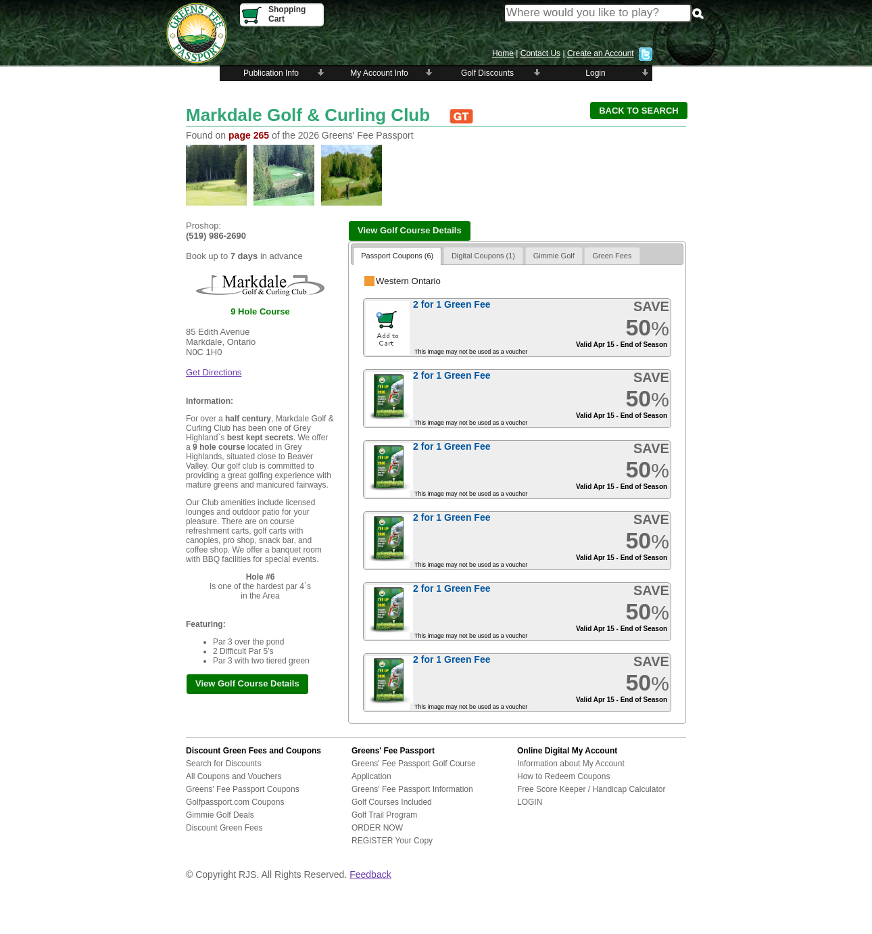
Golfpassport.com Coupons (235, 802)
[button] (638, 110)
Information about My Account (571, 763)
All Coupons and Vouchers (233, 776)
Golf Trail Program (384, 815)
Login (595, 73)
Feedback (370, 874)
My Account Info (379, 73)
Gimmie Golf (554, 256)
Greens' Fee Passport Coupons (242, 789)
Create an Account (600, 53)
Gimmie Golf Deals (220, 815)
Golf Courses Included (392, 802)
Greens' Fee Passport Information (412, 789)
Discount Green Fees (224, 828)
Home (503, 53)
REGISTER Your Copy (392, 840)
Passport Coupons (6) (397, 256)
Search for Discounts (223, 763)
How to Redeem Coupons (563, 776)
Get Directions (213, 372)
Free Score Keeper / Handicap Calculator (591, 789)
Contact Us (540, 53)
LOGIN (529, 802)
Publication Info (271, 73)
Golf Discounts (487, 73)
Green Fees (611, 256)
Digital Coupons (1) (483, 256)
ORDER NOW (377, 828)
